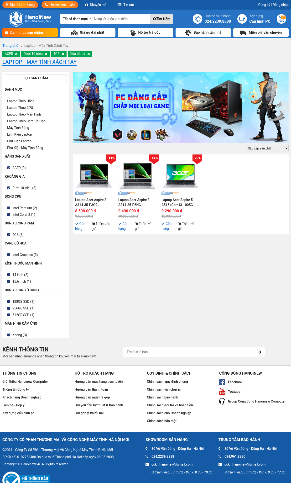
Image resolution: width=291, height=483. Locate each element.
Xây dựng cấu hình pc (18, 413)
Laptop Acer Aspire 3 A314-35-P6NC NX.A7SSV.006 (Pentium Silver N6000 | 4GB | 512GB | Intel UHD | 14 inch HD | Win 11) (136, 203)
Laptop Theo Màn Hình (24, 114)
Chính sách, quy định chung (167, 381)
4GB (58, 54)
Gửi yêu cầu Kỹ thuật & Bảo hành (99, 405)
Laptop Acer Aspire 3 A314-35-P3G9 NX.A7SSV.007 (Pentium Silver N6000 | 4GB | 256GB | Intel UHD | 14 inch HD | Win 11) (93, 203)
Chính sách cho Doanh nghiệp (169, 413)
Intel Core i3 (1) (23, 215)
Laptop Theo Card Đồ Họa (26, 121)
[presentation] (76, 107)
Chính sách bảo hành (162, 397)
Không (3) (19, 335)
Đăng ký (265, 5)
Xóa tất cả (80, 54)
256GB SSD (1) (23, 308)
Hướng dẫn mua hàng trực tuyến (99, 381)
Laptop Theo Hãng (21, 101)
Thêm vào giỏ (101, 226)
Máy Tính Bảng (18, 128)
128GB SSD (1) (23, 301)
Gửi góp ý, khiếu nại (89, 413)
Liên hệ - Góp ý (13, 405)
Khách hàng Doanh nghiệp (21, 397)
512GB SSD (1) (23, 315)
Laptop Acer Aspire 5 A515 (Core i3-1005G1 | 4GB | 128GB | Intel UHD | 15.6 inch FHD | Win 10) (180, 203)
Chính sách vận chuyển (164, 389)
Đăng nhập (281, 5)
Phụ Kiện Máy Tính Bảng (25, 148)
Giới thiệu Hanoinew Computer (25, 381)
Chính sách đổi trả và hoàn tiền (170, 405)
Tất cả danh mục (77, 19)
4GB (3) (18, 235)
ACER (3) (19, 168)
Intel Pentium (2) (24, 208)
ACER (11, 54)
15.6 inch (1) (21, 281)
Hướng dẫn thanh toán (91, 389)
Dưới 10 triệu (35, 54)
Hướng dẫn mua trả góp (92, 397)
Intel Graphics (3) (25, 255)
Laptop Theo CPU (20, 108)
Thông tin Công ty (15, 389)
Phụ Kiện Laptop (19, 141)
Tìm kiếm (161, 19)
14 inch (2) (20, 275)
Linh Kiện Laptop (19, 134)
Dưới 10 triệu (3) (24, 188)
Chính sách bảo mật (162, 421)
